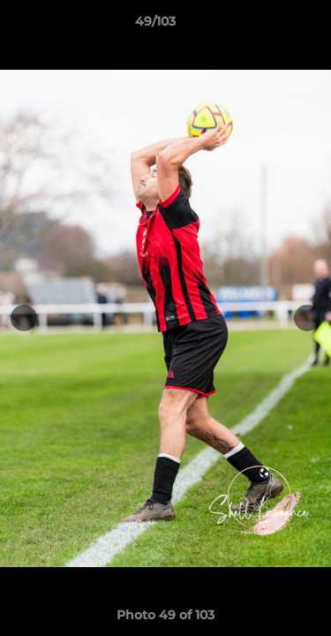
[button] (267, 26)
